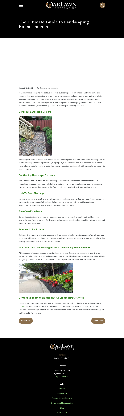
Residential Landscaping (62, 368)
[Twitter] (56, 394)
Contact (22, 276)
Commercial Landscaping (62, 372)
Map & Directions (62, 346)
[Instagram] (67, 394)
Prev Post (25, 290)
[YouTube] (62, 394)
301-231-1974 (62, 328)
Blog (62, 377)
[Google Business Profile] (72, 394)
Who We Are (62, 363)
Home (62, 358)
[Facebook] (51, 394)
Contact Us (62, 382)
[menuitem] (22, 411)
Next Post (98, 290)
